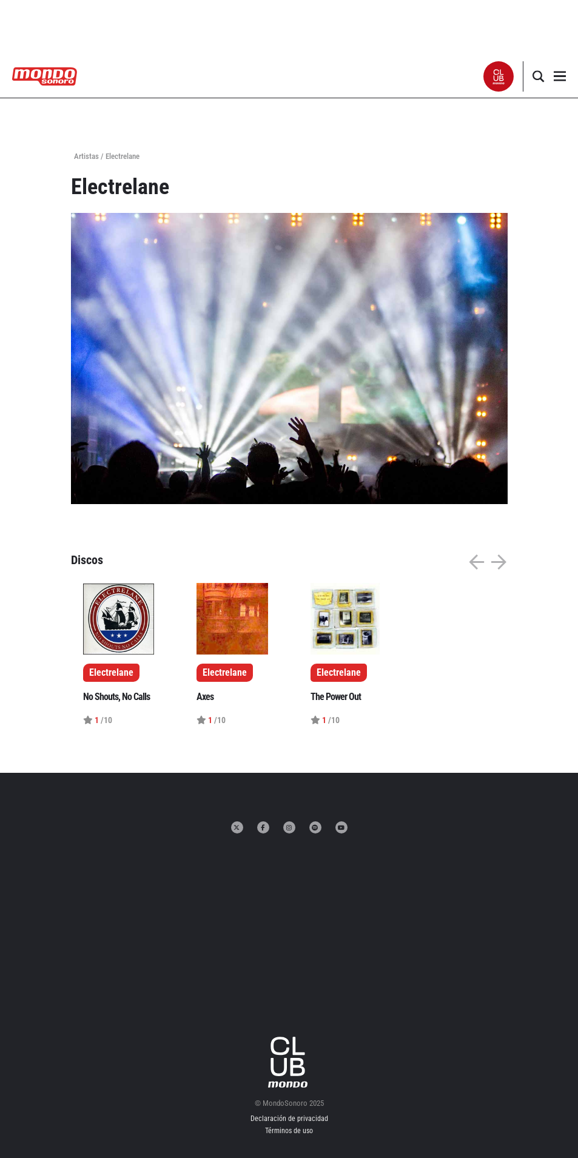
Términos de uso (289, 1130)
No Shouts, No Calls (116, 696)
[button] (498, 76)
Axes (205, 696)
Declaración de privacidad (289, 1118)
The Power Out (336, 696)
